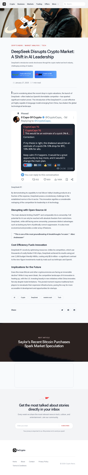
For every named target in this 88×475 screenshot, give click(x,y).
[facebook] (68, 310)
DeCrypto (21, 450)
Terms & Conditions (19, 466)
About (23, 462)
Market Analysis (32, 45)
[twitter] (62, 310)
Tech (44, 45)
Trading (39, 4)
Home (15, 462)
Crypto (12, 4)
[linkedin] (74, 310)
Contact (32, 462)
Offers (47, 4)
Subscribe (65, 425)
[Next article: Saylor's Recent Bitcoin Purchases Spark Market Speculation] (44, 342)
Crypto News (17, 45)
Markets (30, 4)
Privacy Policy (43, 462)
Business (21, 4)
